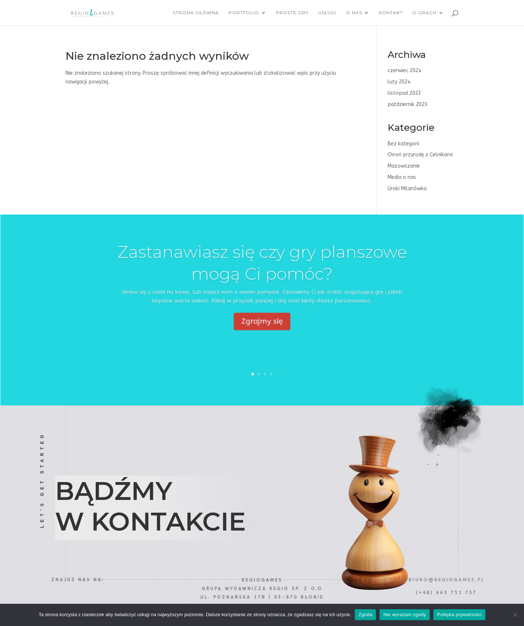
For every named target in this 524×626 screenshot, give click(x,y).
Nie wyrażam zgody (404, 614)
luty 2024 (399, 82)
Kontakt (391, 12)
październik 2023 (408, 104)
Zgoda (365, 614)
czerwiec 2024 (404, 70)
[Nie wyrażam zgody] (515, 614)
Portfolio (244, 12)
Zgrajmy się (262, 329)
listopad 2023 (404, 93)
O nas (354, 12)
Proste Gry (292, 12)
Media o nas (402, 177)
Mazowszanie (404, 166)
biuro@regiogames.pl (446, 580)
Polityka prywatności (459, 614)
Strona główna (196, 12)
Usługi (327, 12)
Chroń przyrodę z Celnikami (420, 155)
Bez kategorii (403, 144)
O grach (424, 12)
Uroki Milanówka (407, 188)
